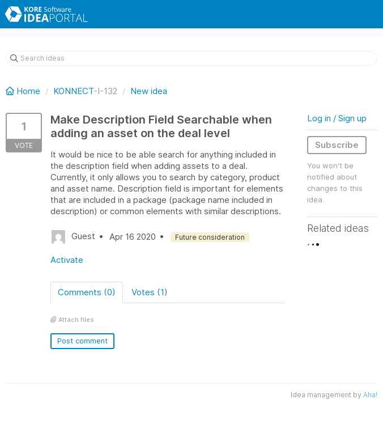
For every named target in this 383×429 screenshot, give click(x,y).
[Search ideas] (191, 58)
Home (24, 91)
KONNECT (73, 91)
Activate (66, 259)
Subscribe (337, 144)
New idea (148, 91)
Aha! (370, 394)
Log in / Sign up (337, 118)
